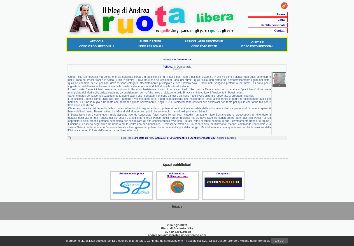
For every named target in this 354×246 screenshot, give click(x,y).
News (168, 59)
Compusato (223, 173)
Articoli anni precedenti (204, 41)
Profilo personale (273, 25)
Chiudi (279, 240)
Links (281, 19)
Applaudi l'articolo (227, 138)
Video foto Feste (204, 46)
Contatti (279, 30)
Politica (167, 66)
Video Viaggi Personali (96, 46)
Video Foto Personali (257, 46)
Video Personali (150, 46)
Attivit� (257, 41)
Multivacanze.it (177, 173)
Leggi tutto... (128, 138)
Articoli (96, 41)
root (151, 138)
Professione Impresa (131, 173)
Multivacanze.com (177, 176)
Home (281, 14)
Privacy (177, 206)
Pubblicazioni (150, 41)
